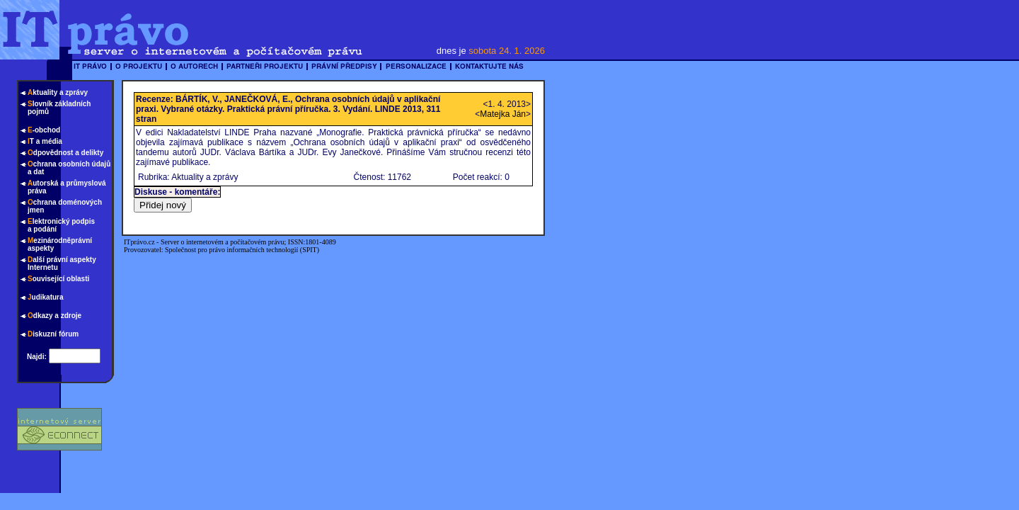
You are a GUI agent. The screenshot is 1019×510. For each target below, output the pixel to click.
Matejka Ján (503, 114)
